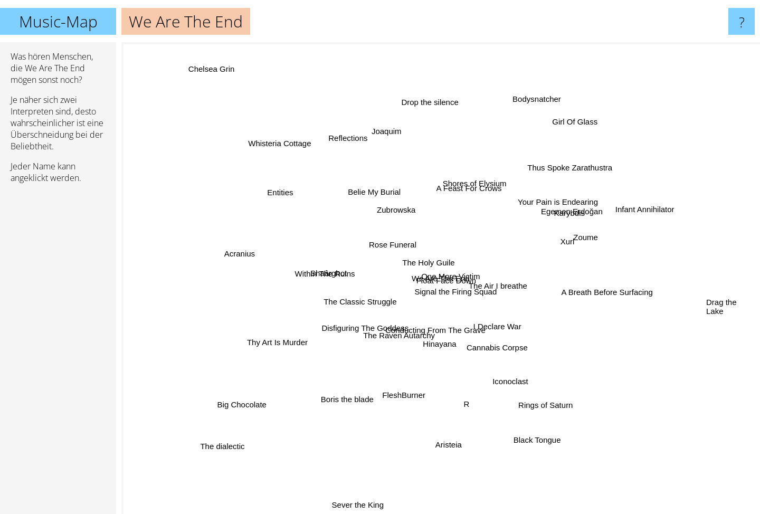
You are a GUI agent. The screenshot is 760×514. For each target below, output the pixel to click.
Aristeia (448, 427)
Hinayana (426, 345)
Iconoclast (504, 367)
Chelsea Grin (207, 64)
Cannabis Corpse (495, 342)
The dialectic (211, 443)
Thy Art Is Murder (257, 338)
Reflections (347, 139)
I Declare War (513, 335)
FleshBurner (406, 381)
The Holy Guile (432, 267)
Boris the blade (347, 392)
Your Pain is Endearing (546, 200)
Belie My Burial (380, 203)
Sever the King (370, 506)
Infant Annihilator (659, 197)
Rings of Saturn (557, 418)
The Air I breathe (514, 286)
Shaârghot (321, 277)
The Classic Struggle (353, 308)
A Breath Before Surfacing (596, 291)
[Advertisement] (58, 353)
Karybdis (567, 214)
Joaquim (394, 138)
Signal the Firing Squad (469, 287)
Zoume (585, 246)
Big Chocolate (265, 391)
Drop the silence (429, 105)
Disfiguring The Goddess (332, 331)
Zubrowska (386, 216)
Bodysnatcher (536, 85)
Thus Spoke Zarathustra (558, 179)
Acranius (256, 258)
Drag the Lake (721, 305)
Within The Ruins (319, 253)
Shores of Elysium (486, 171)
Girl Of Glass (563, 134)
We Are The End (441, 278)
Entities (283, 191)
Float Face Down (466, 296)
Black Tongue (542, 439)
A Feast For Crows (465, 192)
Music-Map (58, 21)
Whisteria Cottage (279, 150)
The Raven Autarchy (392, 344)
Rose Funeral (380, 227)
